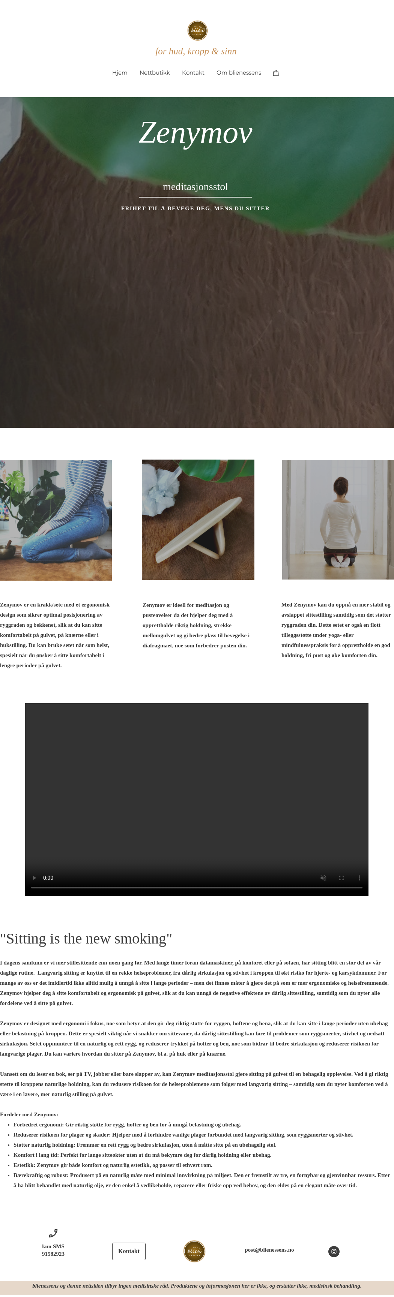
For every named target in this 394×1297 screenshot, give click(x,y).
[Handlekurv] (276, 72)
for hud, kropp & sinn (195, 51)
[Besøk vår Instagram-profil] (334, 1251)
